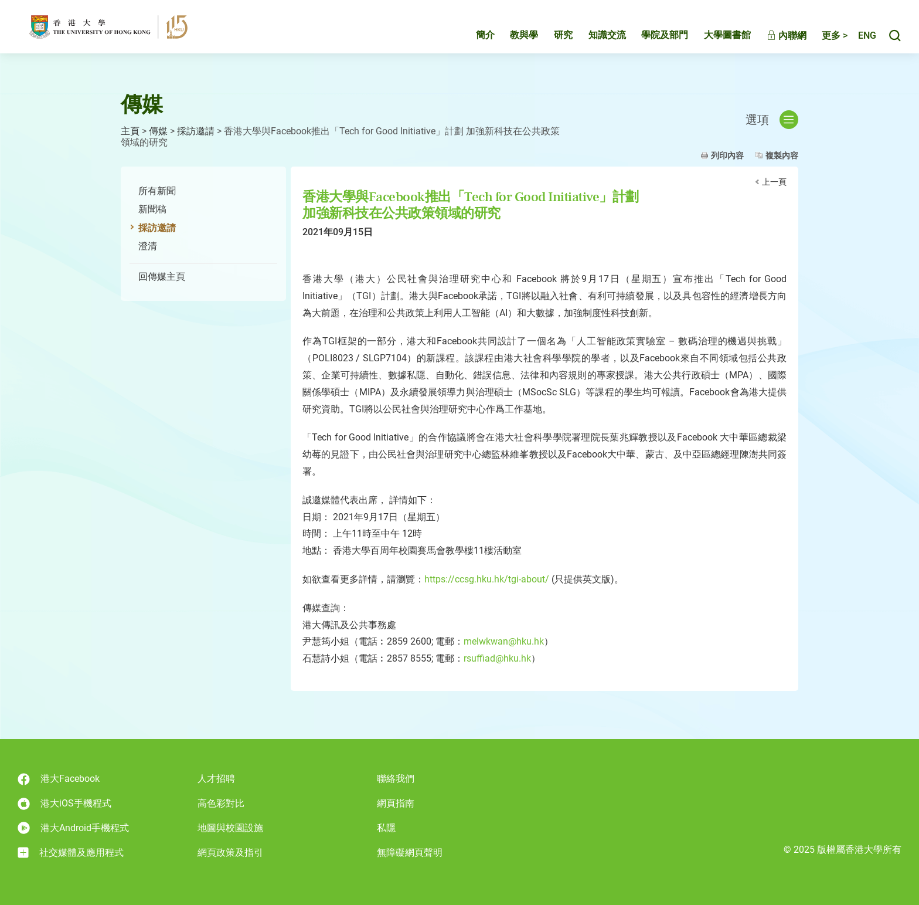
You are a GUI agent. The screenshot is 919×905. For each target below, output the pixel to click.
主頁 (130, 131)
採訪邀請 (196, 131)
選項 (772, 119)
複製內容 (781, 155)
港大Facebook (59, 779)
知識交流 (595, 39)
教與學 (512, 39)
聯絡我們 (395, 778)
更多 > (822, 39)
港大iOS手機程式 (64, 804)
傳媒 (158, 131)
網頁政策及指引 (230, 852)
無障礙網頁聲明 (410, 852)
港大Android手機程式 (73, 828)
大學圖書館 (715, 39)
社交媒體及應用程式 (71, 853)
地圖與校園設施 (230, 827)
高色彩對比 (221, 803)
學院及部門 (652, 39)
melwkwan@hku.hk (504, 641)
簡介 (473, 39)
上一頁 (774, 182)
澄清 (147, 246)
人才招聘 (216, 778)
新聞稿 (152, 209)
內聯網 (774, 39)
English (861, 39)
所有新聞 (157, 190)
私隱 (386, 827)
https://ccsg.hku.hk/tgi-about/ (486, 579)
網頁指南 (395, 803)
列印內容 (727, 155)
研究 (551, 39)
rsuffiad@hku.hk (497, 658)
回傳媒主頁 (161, 276)
